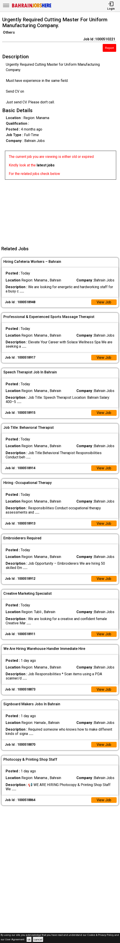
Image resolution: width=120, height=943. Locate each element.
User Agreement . (15, 939)
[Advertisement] (61, 211)
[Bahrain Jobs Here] (31, 7)
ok (29, 939)
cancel (38, 939)
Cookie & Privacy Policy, (100, 935)
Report (109, 48)
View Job (103, 302)
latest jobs (46, 165)
